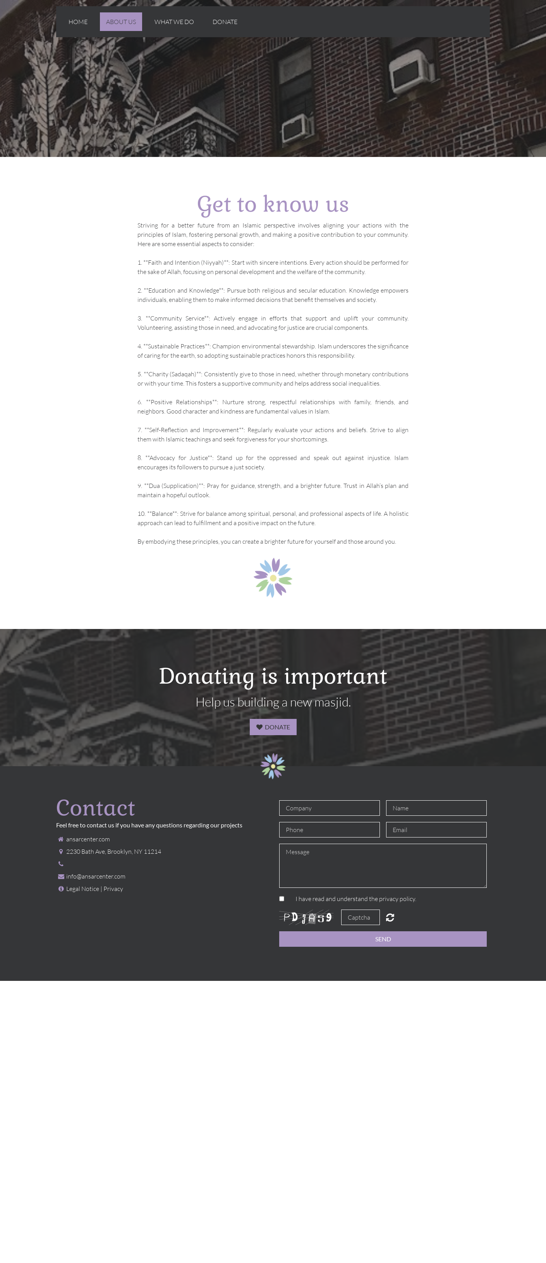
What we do (174, 22)
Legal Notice (82, 889)
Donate (225, 22)
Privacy (113, 889)
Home (78, 22)
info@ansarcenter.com (95, 876)
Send (383, 939)
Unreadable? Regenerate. (390, 917)
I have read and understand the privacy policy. (355, 899)
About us (121, 22)
